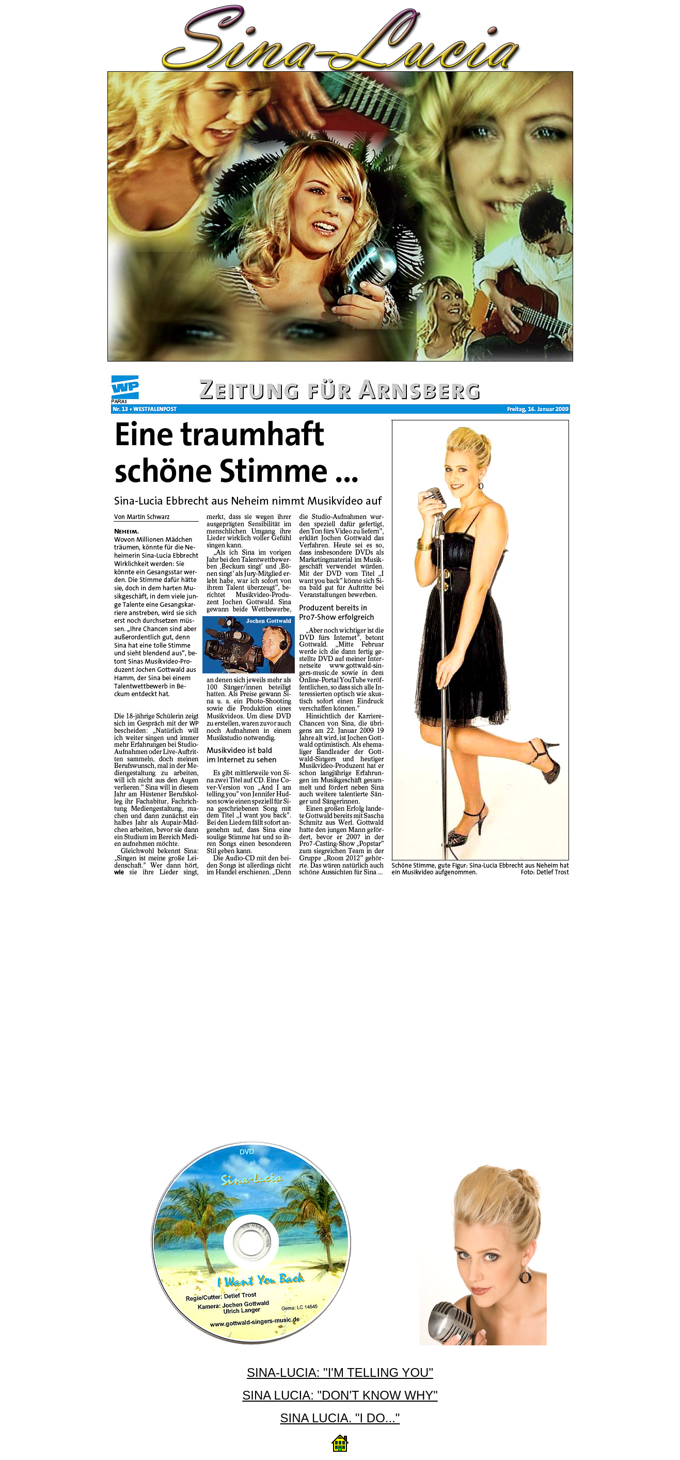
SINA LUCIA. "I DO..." (340, 1418)
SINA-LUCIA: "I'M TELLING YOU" (340, 1372)
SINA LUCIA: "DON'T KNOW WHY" (340, 1395)
